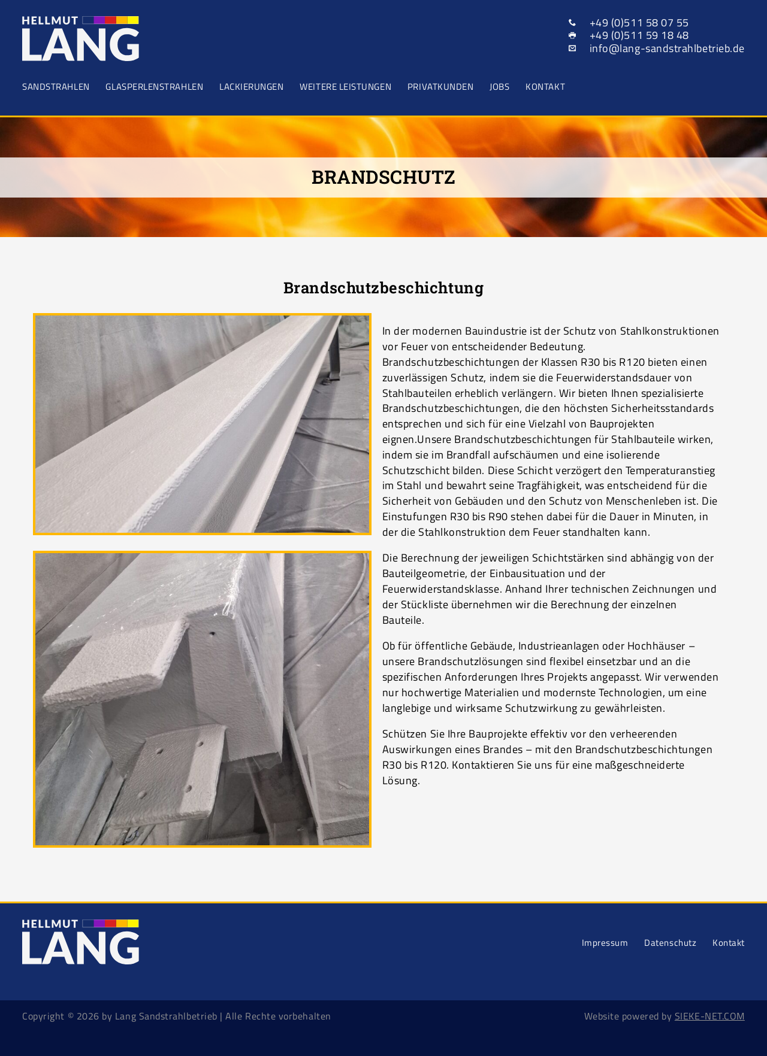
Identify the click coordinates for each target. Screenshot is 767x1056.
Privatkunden (440, 86)
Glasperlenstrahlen (154, 86)
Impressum (605, 942)
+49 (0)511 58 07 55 (639, 22)
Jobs (499, 86)
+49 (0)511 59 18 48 (639, 35)
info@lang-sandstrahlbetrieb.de (667, 48)
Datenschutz (670, 942)
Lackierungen (251, 86)
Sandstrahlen (55, 86)
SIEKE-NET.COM (710, 1016)
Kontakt (545, 86)
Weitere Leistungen (345, 86)
